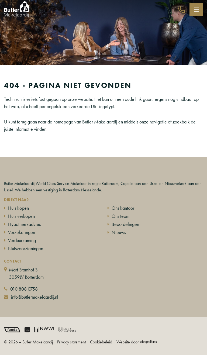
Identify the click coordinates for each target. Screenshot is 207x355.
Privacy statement (71, 342)
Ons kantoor (123, 208)
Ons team (120, 216)
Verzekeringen (21, 232)
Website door (136, 342)
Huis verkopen (21, 216)
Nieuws (119, 232)
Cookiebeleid (101, 342)
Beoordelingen (125, 224)
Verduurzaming (22, 240)
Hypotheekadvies (24, 224)
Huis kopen (18, 208)
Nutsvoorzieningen (25, 248)
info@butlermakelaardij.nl (34, 297)
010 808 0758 (24, 289)
